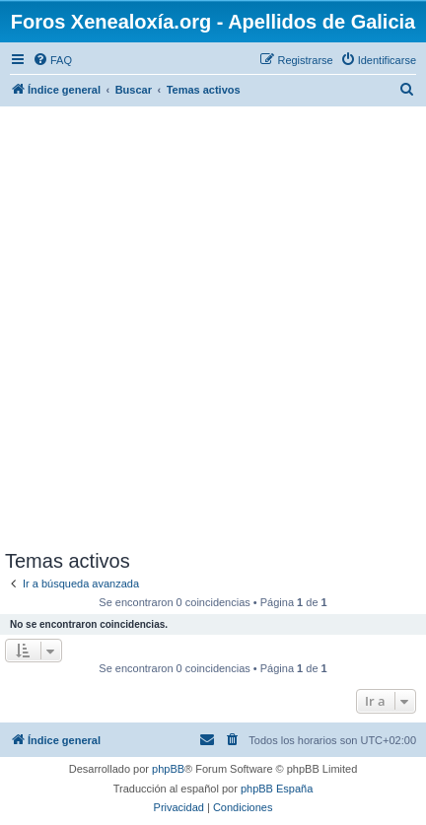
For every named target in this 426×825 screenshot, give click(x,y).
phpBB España (277, 788)
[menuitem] (52, 60)
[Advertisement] (213, 327)
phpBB (168, 769)
